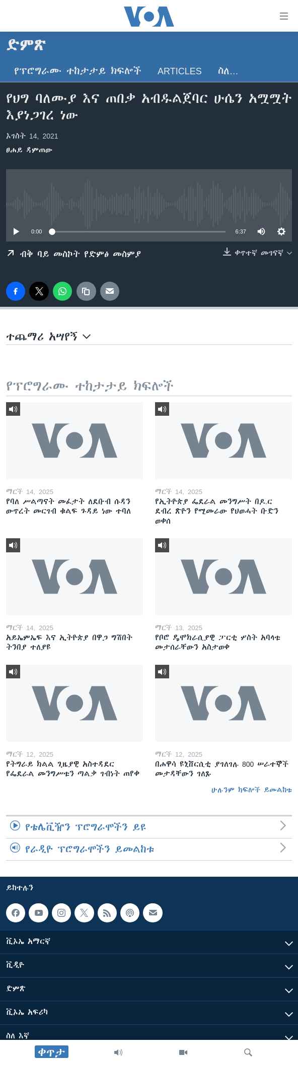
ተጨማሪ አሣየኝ (48, 336)
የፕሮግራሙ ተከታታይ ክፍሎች (77, 71)
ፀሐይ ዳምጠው (29, 150)
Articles (180, 71)
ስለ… (228, 71)
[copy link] (86, 291)
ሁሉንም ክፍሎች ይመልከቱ (251, 790)
